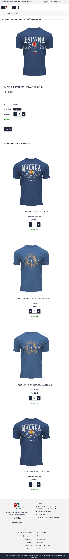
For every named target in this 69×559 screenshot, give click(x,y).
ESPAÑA (17, 109)
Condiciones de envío (43, 535)
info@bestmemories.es (60, 2)
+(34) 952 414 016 (47, 2)
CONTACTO (5, 2)
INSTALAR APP (15, 2)
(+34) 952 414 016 (43, 514)
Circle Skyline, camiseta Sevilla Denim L (34, 298)
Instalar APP (28, 545)
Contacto (29, 548)
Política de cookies (42, 548)
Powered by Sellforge (50, 555)
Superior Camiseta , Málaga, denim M (34, 212)
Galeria (29, 542)
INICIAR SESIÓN (26, 2)
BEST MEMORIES (33, 555)
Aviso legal (39, 542)
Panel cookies (17, 522)
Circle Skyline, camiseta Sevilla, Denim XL (34, 385)
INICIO (4, 13)
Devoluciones (40, 539)
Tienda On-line (27, 539)
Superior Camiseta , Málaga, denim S (34, 471)
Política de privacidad (43, 545)
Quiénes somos (27, 535)
